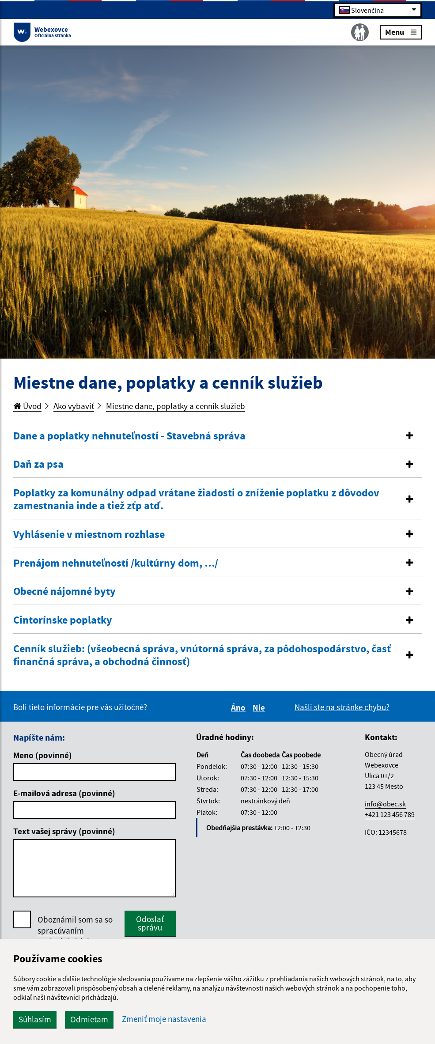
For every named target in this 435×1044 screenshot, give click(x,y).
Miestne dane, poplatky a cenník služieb (175, 406)
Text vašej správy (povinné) (64, 831)
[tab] (217, 436)
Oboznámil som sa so (75, 930)
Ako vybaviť (73, 406)
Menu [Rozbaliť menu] (400, 31)
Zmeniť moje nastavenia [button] (164, 1019)
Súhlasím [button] (35, 1019)
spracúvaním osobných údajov (68, 936)
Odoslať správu (150, 923)
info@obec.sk (385, 803)
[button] (217, 436)
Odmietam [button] (89, 1019)
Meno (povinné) (42, 755)
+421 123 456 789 (390, 814)
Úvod (27, 406)
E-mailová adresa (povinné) (64, 793)
